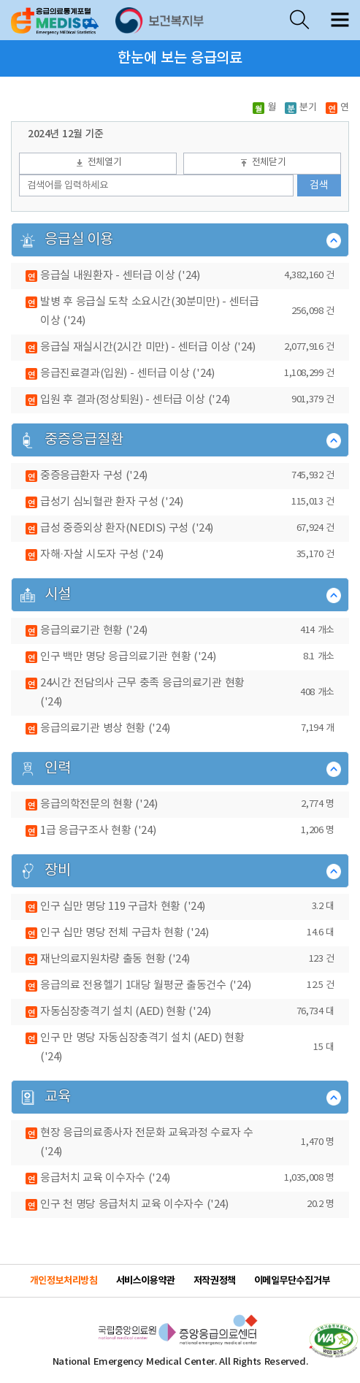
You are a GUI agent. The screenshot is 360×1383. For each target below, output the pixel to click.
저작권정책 (215, 1281)
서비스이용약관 (145, 1281)
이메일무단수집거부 (292, 1281)
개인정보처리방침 (64, 1281)
